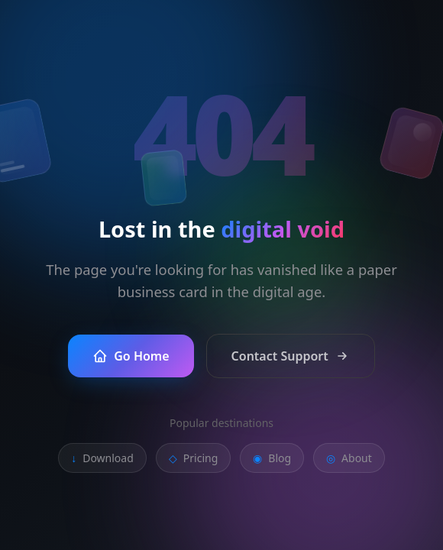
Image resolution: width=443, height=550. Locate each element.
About (349, 458)
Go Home (130, 356)
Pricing (193, 458)
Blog (272, 458)
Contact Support (290, 356)
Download (102, 458)
